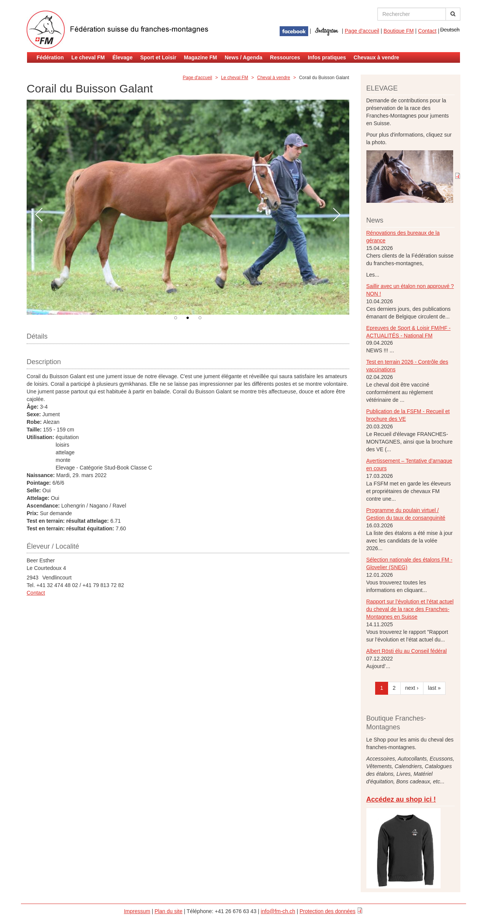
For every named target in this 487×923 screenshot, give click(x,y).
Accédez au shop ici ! (401, 799)
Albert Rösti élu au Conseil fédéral (406, 651)
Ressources (285, 57)
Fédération (50, 57)
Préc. (39, 214)
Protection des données (327, 911)
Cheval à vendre (273, 77)
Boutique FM (399, 31)
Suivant (337, 214)
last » (434, 688)
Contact (427, 31)
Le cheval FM (88, 57)
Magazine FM (200, 57)
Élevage (123, 57)
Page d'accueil (362, 31)
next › (412, 688)
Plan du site (168, 911)
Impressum (137, 911)
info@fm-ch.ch (278, 911)
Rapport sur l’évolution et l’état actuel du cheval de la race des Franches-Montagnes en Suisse (410, 609)
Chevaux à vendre (376, 57)
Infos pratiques (327, 57)
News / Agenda (243, 57)
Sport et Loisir (158, 57)
